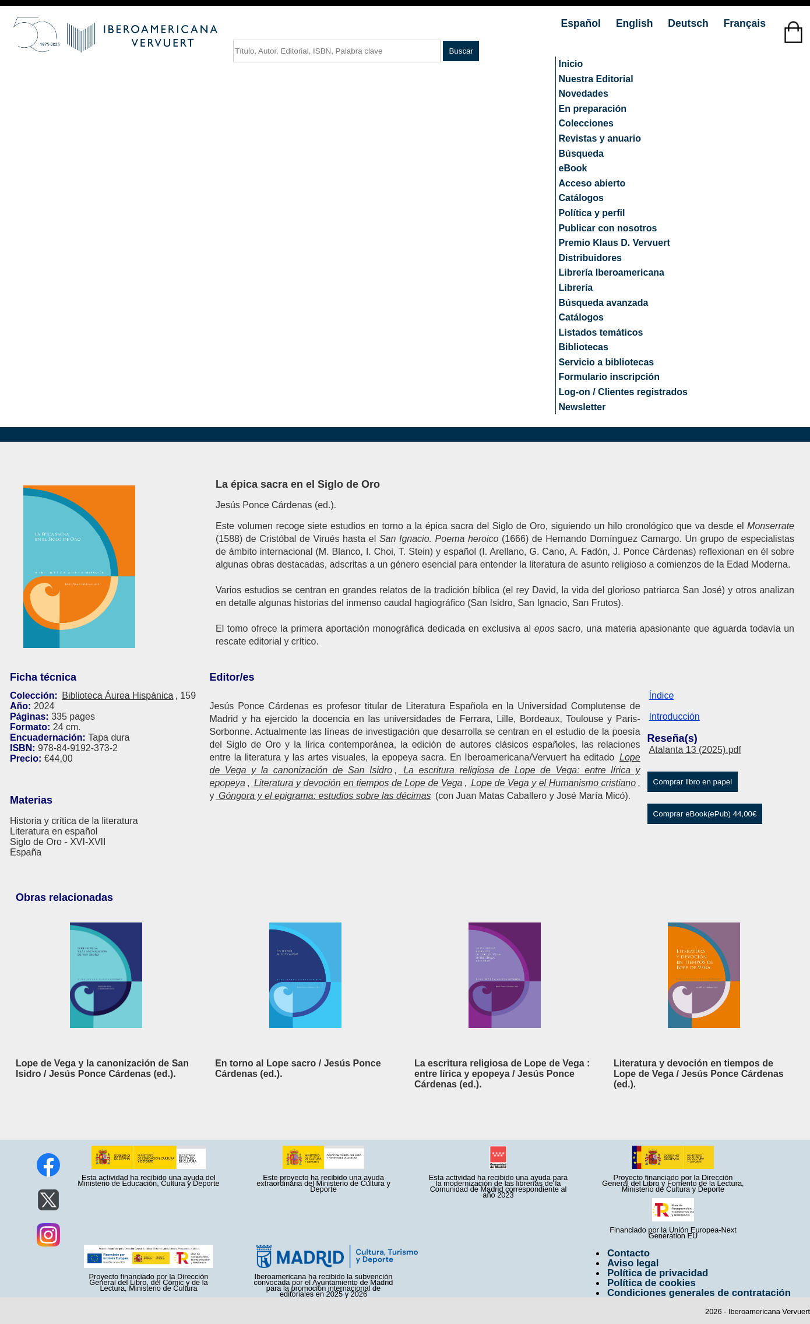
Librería (576, 288)
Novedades (583, 93)
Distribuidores (590, 258)
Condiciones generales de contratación (699, 1292)
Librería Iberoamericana (611, 272)
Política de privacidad (658, 1273)
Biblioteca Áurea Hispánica (117, 695)
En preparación (592, 109)
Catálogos (581, 198)
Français (745, 23)
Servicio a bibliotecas (606, 362)
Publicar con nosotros (608, 228)
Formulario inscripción (609, 377)
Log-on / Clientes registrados (623, 392)
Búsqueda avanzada (604, 303)
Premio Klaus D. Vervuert (614, 243)
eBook (573, 168)
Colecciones (586, 123)
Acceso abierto (592, 183)
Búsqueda (581, 154)
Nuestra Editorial (596, 79)
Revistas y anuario (600, 138)
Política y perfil (592, 213)
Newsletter (582, 407)
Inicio (571, 64)
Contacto (628, 1253)
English (636, 23)
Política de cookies (651, 1282)
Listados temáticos (601, 332)
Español (582, 23)
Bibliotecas (583, 347)
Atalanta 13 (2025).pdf (695, 750)
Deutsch (689, 23)
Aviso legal (632, 1263)
